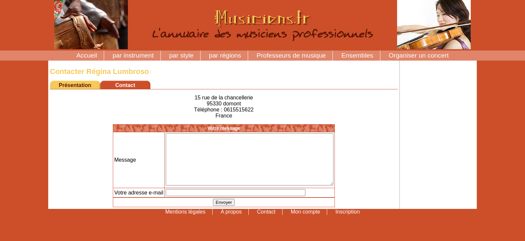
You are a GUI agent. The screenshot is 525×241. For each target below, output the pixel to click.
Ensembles (357, 55)
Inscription (347, 222)
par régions (225, 55)
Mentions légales (185, 222)
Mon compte (305, 222)
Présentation (75, 85)
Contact (266, 222)
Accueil (86, 55)
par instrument (133, 55)
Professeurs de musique (291, 55)
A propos (231, 222)
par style (181, 55)
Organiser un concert (419, 55)
